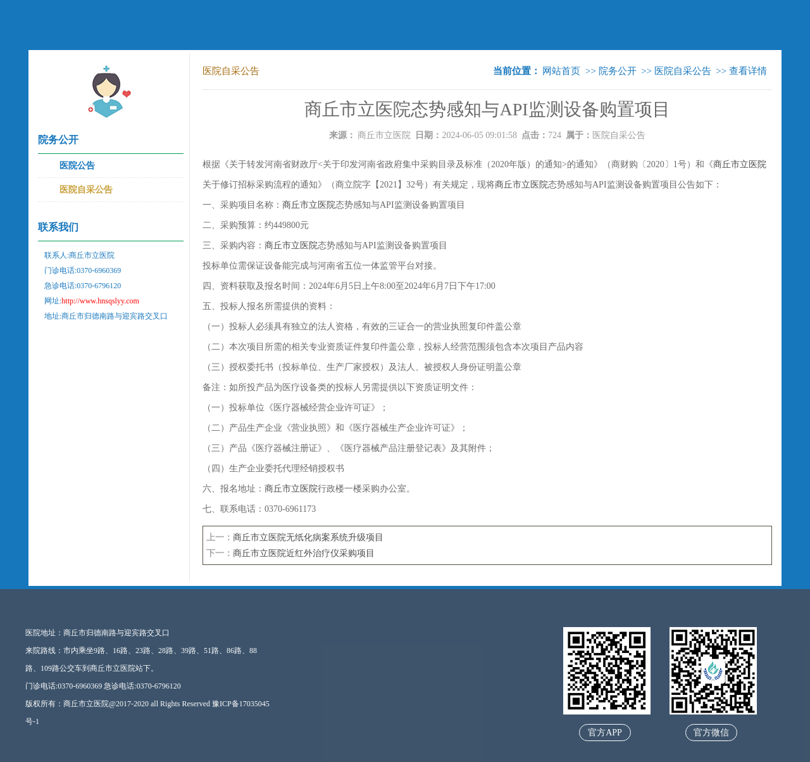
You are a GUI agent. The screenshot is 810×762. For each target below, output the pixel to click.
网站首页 (561, 71)
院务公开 (618, 71)
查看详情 (748, 71)
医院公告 (77, 165)
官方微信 (711, 732)
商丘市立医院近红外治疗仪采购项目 (304, 553)
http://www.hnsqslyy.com (100, 300)
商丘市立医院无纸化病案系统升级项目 (308, 537)
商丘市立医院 (384, 135)
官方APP (605, 732)
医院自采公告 (86, 189)
